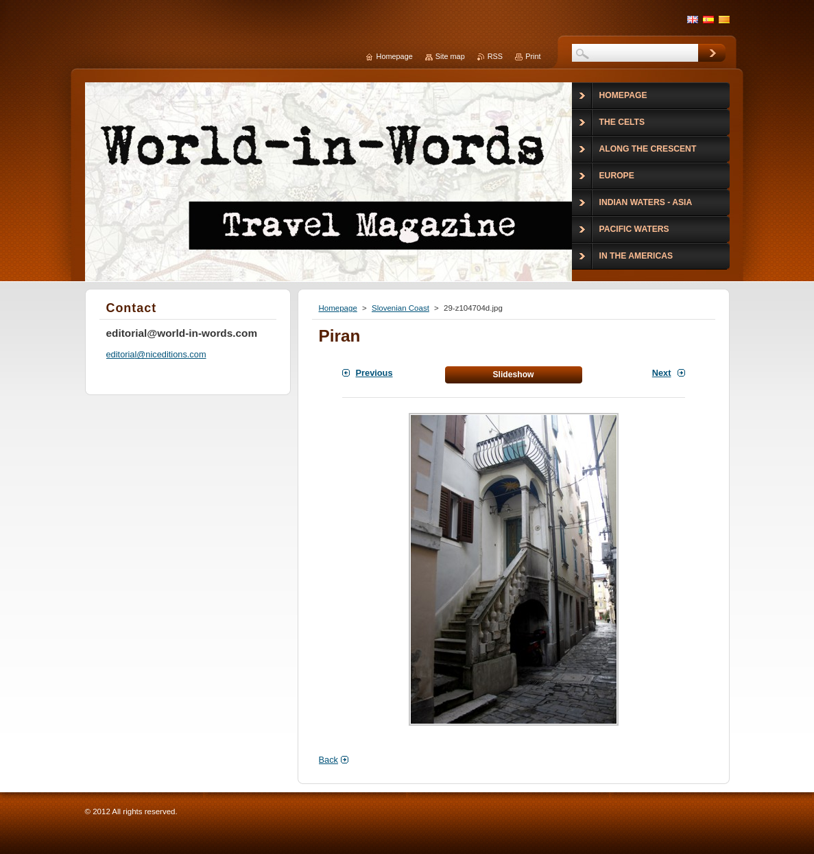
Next (661, 373)
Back (328, 760)
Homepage (338, 308)
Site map (450, 56)
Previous (374, 373)
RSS (495, 56)
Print (532, 56)
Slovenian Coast (400, 308)
